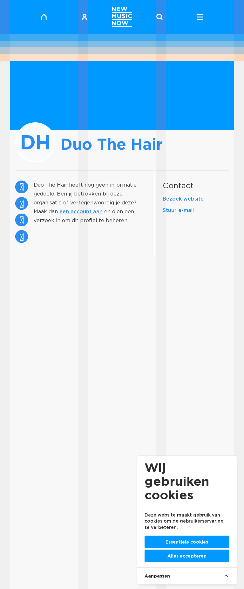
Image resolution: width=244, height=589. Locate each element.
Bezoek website (183, 199)
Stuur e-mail (178, 210)
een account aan (81, 212)
